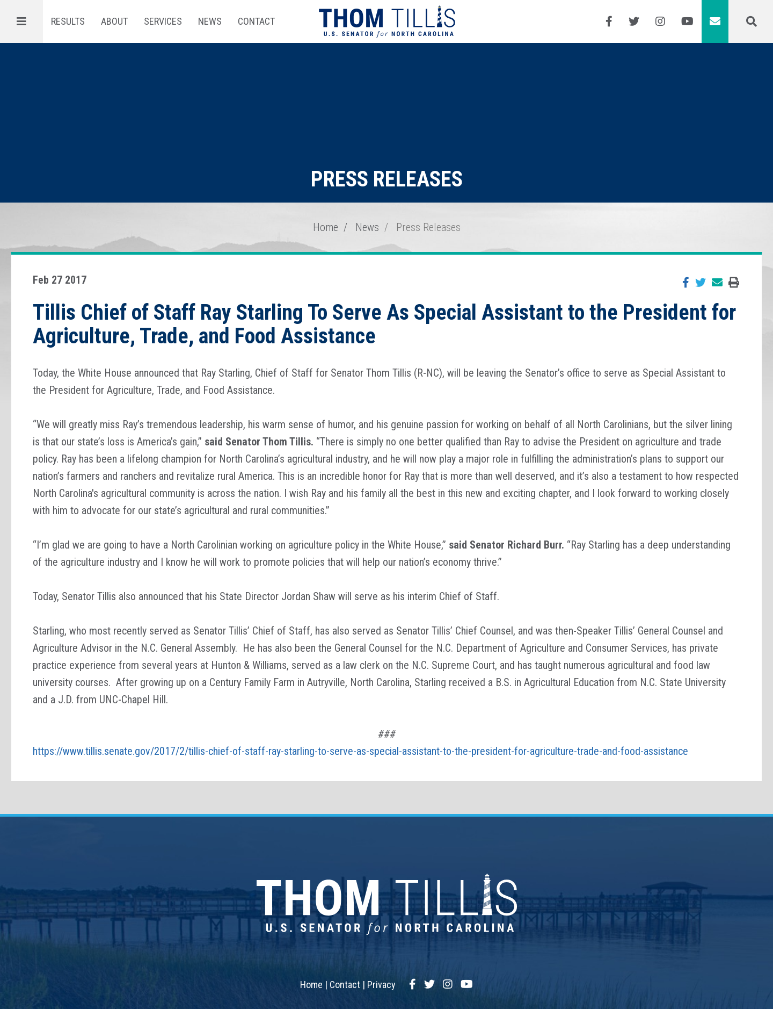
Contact (256, 21)
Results (68, 21)
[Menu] (21, 21)
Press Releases (428, 227)
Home (325, 227)
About (114, 21)
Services (163, 21)
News (210, 21)
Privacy (381, 984)
